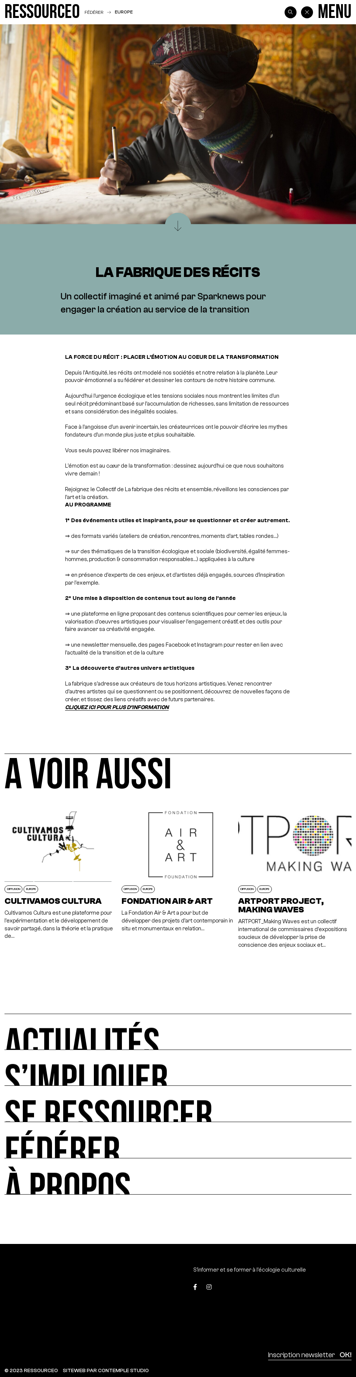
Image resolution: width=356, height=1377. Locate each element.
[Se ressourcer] (178, 1104)
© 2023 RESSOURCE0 (31, 1370)
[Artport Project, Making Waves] (294, 877)
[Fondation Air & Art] (178, 877)
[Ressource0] (42, 12)
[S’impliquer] (178, 1068)
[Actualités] (178, 1032)
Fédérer (94, 12)
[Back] (307, 12)
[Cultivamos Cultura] (60, 877)
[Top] (329, 1289)
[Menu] (335, 12)
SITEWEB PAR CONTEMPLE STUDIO (106, 1370)
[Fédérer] (178, 1140)
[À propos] (178, 1176)
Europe (124, 12)
